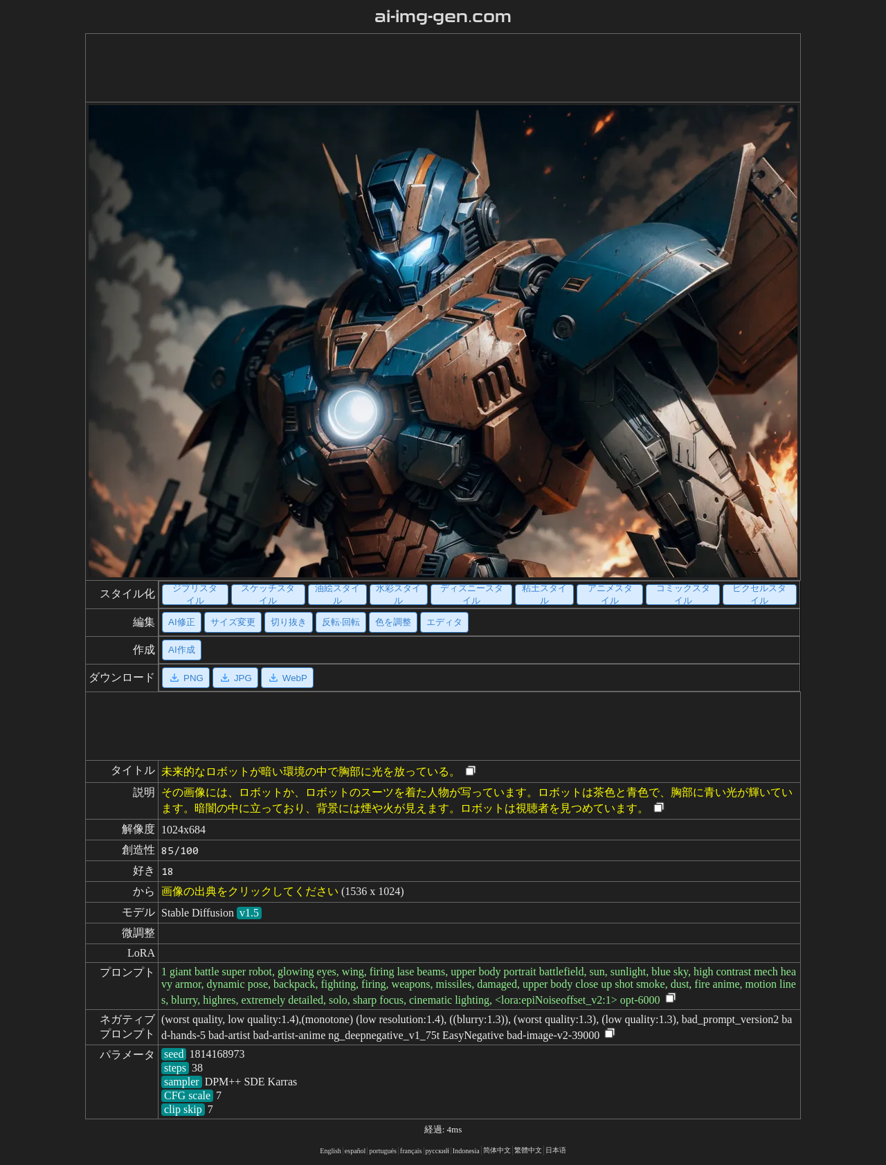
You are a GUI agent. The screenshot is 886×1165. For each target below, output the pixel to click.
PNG (186, 677)
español (355, 1151)
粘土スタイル (544, 594)
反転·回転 (341, 622)
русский (437, 1151)
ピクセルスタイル (759, 594)
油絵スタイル (337, 594)
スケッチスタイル (268, 594)
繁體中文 (528, 1150)
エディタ (444, 622)
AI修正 (181, 622)
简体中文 (497, 1150)
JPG (235, 677)
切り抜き (289, 622)
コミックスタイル (683, 594)
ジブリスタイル (194, 594)
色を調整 (393, 622)
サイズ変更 (232, 622)
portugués (382, 1151)
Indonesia (466, 1151)
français (411, 1151)
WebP (287, 677)
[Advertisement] (432, 68)
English (330, 1151)
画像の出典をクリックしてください (249, 891)
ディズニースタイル (471, 594)
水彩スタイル (398, 594)
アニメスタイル (610, 594)
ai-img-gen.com (443, 16)
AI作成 (181, 649)
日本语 (555, 1150)
